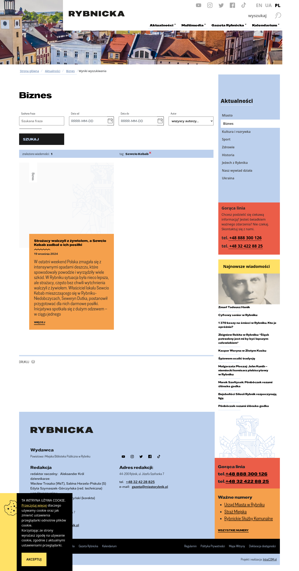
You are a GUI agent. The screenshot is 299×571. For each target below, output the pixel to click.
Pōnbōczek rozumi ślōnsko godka (243, 406)
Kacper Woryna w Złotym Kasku (242, 350)
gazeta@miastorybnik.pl (150, 486)
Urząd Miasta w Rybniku (244, 504)
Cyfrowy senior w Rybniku (237, 315)
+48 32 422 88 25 (246, 246)
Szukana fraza (28, 113)
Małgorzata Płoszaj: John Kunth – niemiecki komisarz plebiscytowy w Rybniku (243, 370)
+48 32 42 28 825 (140, 482)
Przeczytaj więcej (34, 505)
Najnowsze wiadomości (246, 266)
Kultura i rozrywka (236, 131)
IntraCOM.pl (270, 559)
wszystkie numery (233, 530)
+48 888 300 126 (245, 238)
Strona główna (29, 71)
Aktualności (52, 71)
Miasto (227, 115)
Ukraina (228, 178)
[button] (110, 121)
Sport (226, 139)
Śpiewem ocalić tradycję (236, 358)
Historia (228, 155)
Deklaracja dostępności (262, 546)
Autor (173, 113)
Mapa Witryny (237, 546)
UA (268, 5)
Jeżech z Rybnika (235, 162)
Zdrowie (228, 147)
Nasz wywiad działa (237, 170)
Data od (75, 113)
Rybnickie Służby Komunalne (248, 518)
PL (277, 5)
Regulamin (190, 546)
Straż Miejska (235, 511)
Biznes (70, 71)
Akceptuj (34, 559)
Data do (125, 113)
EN (259, 5)
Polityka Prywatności (213, 546)
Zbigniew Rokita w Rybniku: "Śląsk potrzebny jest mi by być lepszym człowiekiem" (243, 338)
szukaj (31, 139)
